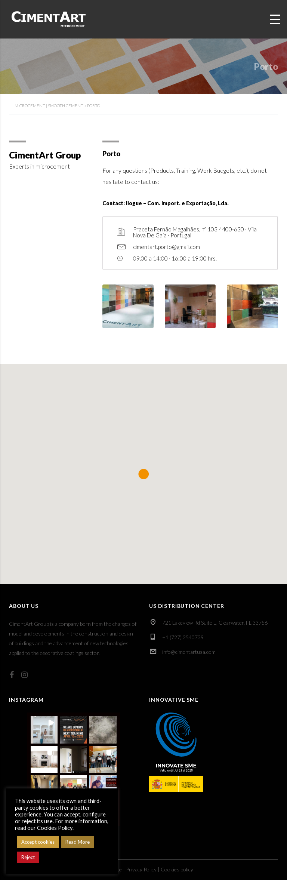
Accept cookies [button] (38, 842)
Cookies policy (177, 869)
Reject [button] (28, 857)
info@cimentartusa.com (189, 652)
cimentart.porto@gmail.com (166, 246)
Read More (77, 842)
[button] (44, 730)
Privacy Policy (141, 869)
